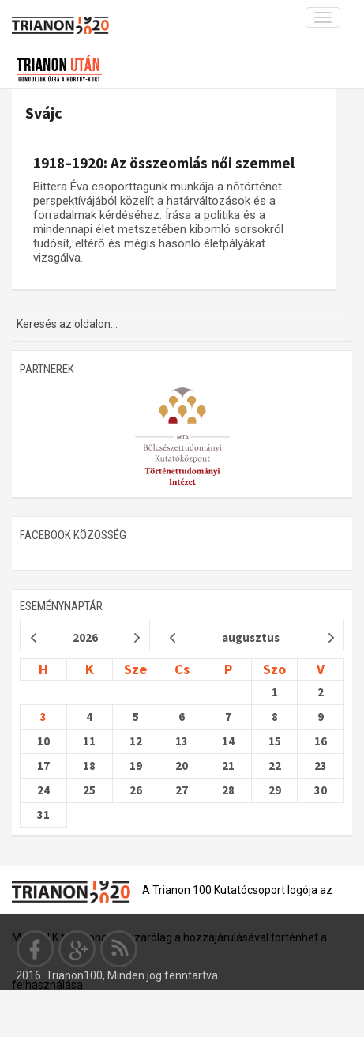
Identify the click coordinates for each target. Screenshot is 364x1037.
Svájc (43, 113)
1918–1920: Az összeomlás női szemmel (164, 162)
